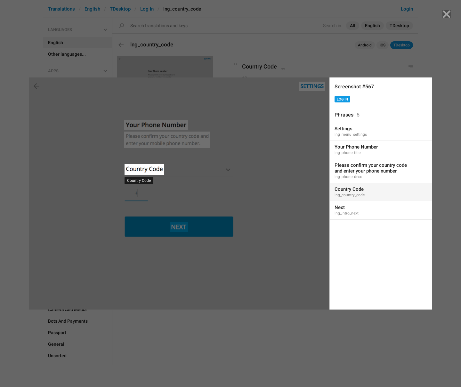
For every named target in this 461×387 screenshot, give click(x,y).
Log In (342, 99)
